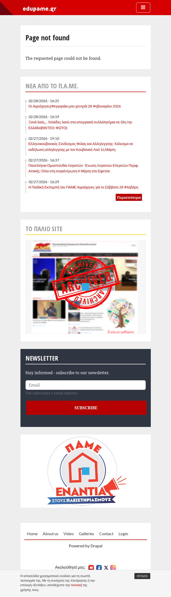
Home (32, 533)
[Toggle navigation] (143, 8)
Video (68, 533)
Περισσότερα (129, 197)
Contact (106, 533)
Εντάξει (142, 576)
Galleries (86, 533)
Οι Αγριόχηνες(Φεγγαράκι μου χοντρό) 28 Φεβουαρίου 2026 (75, 106)
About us (50, 533)
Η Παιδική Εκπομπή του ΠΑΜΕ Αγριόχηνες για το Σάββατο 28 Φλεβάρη (83, 187)
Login (123, 533)
